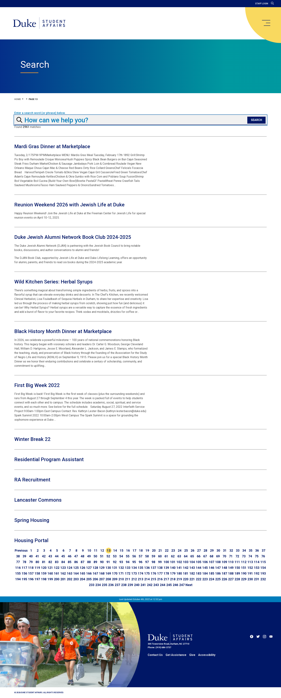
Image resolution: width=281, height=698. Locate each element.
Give (192, 655)
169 (108, 573)
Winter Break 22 (32, 439)
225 (218, 579)
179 (172, 573)
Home (17, 99)
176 (153, 573)
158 (37, 573)
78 (24, 562)
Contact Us (155, 655)
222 (198, 579)
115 (263, 562)
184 (205, 573)
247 (182, 585)
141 (179, 568)
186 (218, 573)
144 (198, 568)
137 (153, 568)
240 (136, 585)
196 (31, 579)
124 (69, 568)
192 (256, 573)
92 (114, 562)
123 (63, 568)
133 (127, 568)
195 (24, 579)
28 (205, 550)
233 (91, 585)
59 (153, 556)
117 (24, 568)
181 (185, 573)
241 (143, 585)
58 (147, 556)
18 (141, 550)
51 (102, 556)
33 (237, 550)
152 (250, 568)
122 (56, 568)
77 (18, 562)
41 (37, 556)
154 (263, 568)
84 (63, 562)
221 (192, 579)
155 (18, 573)
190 (243, 573)
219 (179, 579)
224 (211, 579)
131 (114, 568)
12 (102, 550)
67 (205, 556)
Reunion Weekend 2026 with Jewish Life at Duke (69, 205)
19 (147, 550)
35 (250, 550)
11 (95, 550)
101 (172, 562)
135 (140, 568)
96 (140, 562)
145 (205, 568)
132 (121, 568)
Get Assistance (176, 655)
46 (69, 556)
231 (256, 579)
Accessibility (206, 655)
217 (166, 579)
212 (134, 579)
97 (147, 562)
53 (114, 556)
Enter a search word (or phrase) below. (39, 113)
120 (43, 568)
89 (95, 562)
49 (89, 556)
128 (95, 568)
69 (218, 556)
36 (257, 550)
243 (156, 585)
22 (166, 550)
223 (205, 579)
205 (89, 579)
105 (198, 562)
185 (211, 573)
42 (44, 556)
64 (185, 556)
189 (237, 573)
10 (89, 550)
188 (231, 573)
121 (50, 568)
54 (121, 556)
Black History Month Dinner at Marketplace (63, 331)
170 (114, 573)
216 (160, 579)
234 (98, 585)
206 (95, 579)
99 (160, 562)
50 (95, 556)
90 (102, 562)
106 (205, 562)
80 (37, 562)
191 (250, 573)
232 (263, 579)
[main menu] (266, 23)
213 (140, 579)
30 (218, 550)
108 (218, 562)
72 (237, 556)
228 (237, 579)
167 (95, 573)
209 (114, 579)
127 (89, 568)
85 (69, 562)
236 (111, 585)
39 (24, 556)
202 (69, 579)
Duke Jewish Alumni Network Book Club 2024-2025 (72, 237)
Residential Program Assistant (49, 459)
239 (130, 585)
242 (149, 585)
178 (166, 573)
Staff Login (261, 3)
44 (56, 556)
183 (198, 573)
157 (31, 573)
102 (179, 562)
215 (153, 579)
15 (121, 550)
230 (250, 579)
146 (211, 568)
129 (101, 568)
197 (37, 579)
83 (56, 562)
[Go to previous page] (21, 550)
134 (134, 568)
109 (224, 562)
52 (108, 556)
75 (256, 556)
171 (121, 573)
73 (244, 556)
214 (147, 579)
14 (115, 550)
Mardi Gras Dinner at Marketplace (52, 146)
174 (140, 573)
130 (108, 568)
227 (231, 579)
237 (117, 585)
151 (243, 568)
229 (243, 579)
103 (185, 562)
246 (175, 585)
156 (24, 573)
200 (56, 579)
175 (147, 573)
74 (250, 556)
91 (108, 562)
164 (76, 573)
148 (224, 568)
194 (18, 579)
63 (179, 556)
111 (237, 562)
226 (224, 579)
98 (153, 562)
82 (50, 562)
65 (192, 556)
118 (31, 568)
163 (69, 573)
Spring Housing (31, 520)
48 (82, 556)
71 (231, 556)
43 (50, 556)
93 (121, 562)
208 (108, 579)
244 (162, 585)
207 (101, 579)
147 (218, 568)
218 (172, 579)
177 (160, 573)
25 (186, 550)
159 (43, 573)
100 (166, 562)
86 (76, 562)
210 (121, 579)
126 (82, 568)
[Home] (39, 23)
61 (166, 556)
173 (134, 573)
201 (63, 579)
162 (63, 573)
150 (237, 568)
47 (76, 556)
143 (192, 568)
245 (169, 585)
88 (89, 562)
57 (140, 556)
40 (31, 556)
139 (166, 568)
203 (76, 579)
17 (134, 550)
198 (43, 579)
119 (37, 568)
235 (104, 585)
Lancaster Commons (38, 500)
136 (147, 568)
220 (185, 579)
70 (224, 556)
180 (179, 573)
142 (185, 568)
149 (231, 568)
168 (101, 573)
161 (56, 573)
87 (82, 562)
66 (198, 556)
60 (160, 556)
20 (154, 550)
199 (50, 579)
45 (63, 556)
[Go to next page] (188, 585)
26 (192, 550)
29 (212, 550)
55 (127, 556)
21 (160, 550)
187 (224, 573)
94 (127, 562)
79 (31, 562)
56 (134, 556)
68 (211, 556)
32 (231, 550)
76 (263, 556)
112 (243, 562)
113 (250, 562)
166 (89, 573)
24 (179, 550)
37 (263, 550)
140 (172, 568)
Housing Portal (31, 540)
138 (160, 568)
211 (127, 579)
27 (199, 550)
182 (192, 573)
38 (18, 556)
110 (231, 562)
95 (134, 562)
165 (82, 573)
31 (225, 550)
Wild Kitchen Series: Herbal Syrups (53, 282)
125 (76, 568)
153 (256, 568)
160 (50, 573)
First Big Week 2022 (37, 385)
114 (256, 562)
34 (244, 550)
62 (173, 556)
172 (127, 573)
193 (263, 573)
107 (211, 562)
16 (128, 550)
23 (173, 550)
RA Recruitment (32, 480)
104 (192, 562)
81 (44, 562)
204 (82, 579)
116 (18, 568)
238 (124, 585)
